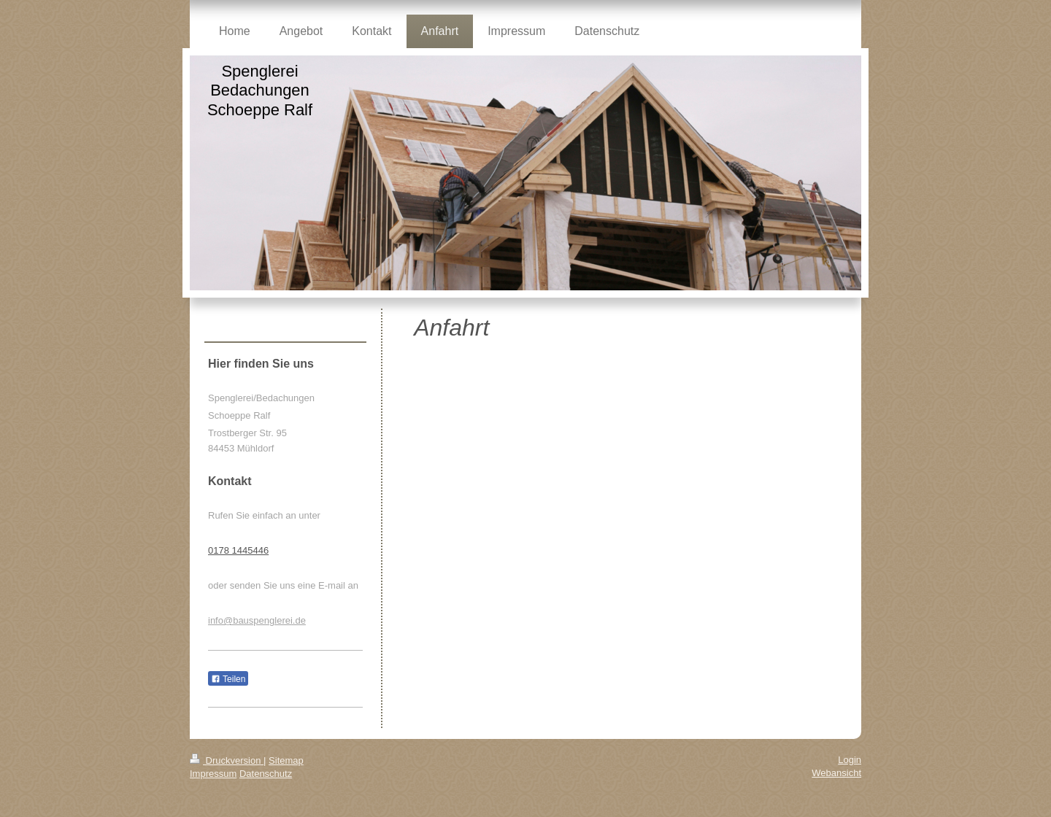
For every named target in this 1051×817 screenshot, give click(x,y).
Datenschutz (265, 773)
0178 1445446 (238, 550)
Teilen (228, 679)
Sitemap (286, 760)
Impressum (213, 773)
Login (849, 759)
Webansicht (836, 772)
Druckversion (226, 760)
